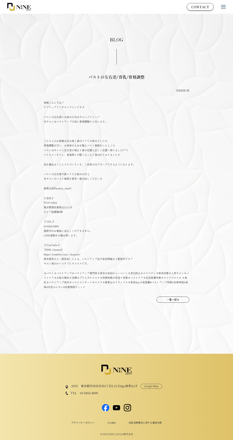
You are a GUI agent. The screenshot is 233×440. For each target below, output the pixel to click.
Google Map (151, 386)
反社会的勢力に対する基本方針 (145, 422)
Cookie (112, 422)
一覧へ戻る (173, 299)
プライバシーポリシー (83, 422)
